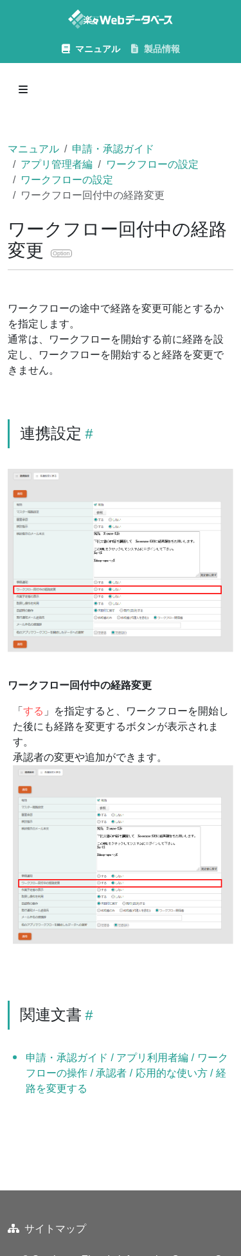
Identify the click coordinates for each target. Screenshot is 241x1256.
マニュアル (33, 148)
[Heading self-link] (87, 434)
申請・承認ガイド (113, 148)
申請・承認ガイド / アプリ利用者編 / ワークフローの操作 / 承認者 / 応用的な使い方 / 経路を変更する (127, 1073)
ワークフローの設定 (152, 164)
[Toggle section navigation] (23, 89)
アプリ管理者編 (57, 164)
